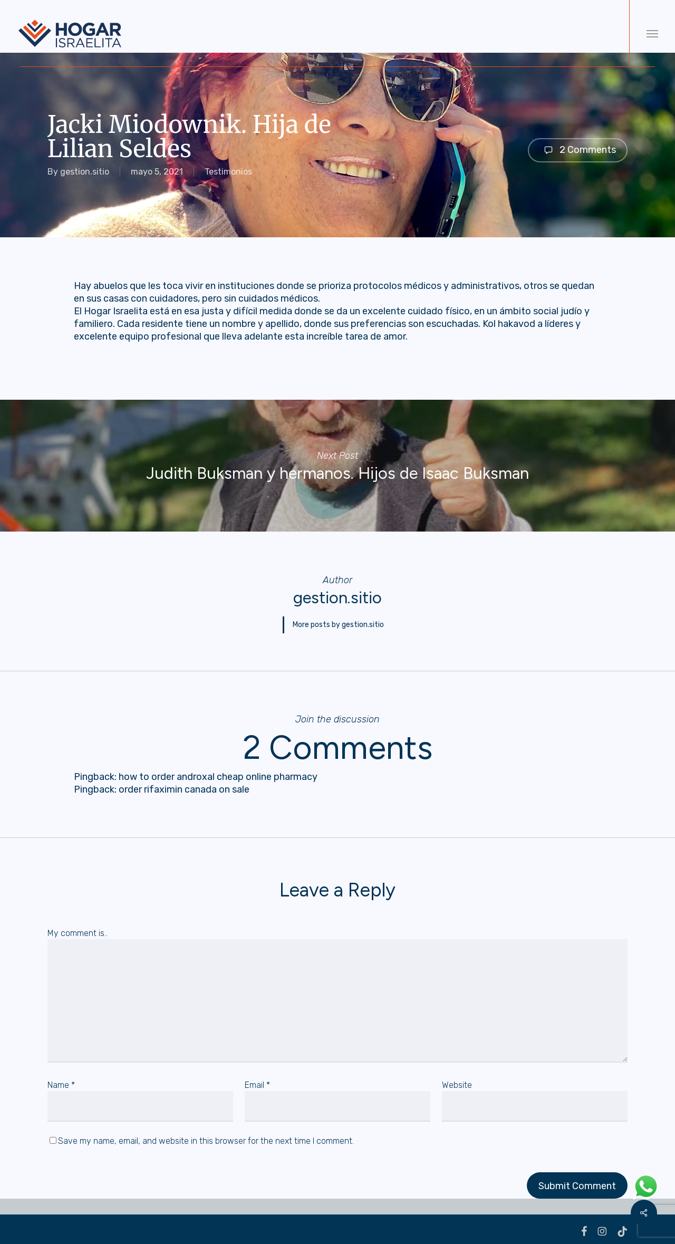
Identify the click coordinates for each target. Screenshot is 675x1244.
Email (257, 1081)
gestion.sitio (84, 172)
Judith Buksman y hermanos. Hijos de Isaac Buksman (337, 466)
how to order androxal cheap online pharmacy (218, 772)
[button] (652, 33)
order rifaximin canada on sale (184, 785)
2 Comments (577, 150)
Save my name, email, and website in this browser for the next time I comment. (206, 1137)
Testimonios (228, 172)
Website (457, 1081)
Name (61, 1081)
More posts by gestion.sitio (338, 622)
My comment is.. (77, 929)
